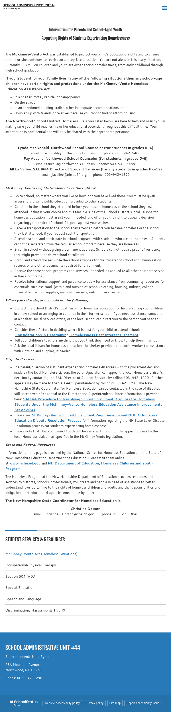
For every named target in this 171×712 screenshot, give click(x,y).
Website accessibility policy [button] (62, 703)
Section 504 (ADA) (21, 576)
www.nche (18, 463)
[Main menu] (164, 8)
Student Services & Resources (35, 539)
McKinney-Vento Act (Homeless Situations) (41, 553)
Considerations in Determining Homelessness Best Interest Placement (76, 335)
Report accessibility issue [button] (142, 703)
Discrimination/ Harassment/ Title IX (35, 610)
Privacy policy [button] (95, 703)
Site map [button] (115, 703)
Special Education (20, 587)
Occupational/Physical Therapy (30, 564)
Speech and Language (23, 598)
